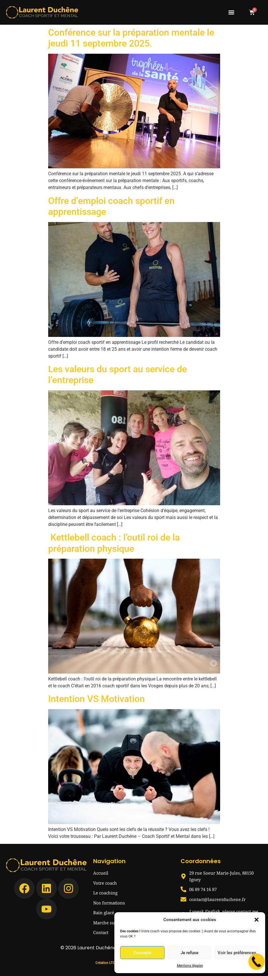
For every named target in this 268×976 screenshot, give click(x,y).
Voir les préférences (237, 952)
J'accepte (142, 952)
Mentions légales (190, 966)
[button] (256, 920)
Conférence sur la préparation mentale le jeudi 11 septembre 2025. (131, 38)
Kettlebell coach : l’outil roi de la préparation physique (114, 543)
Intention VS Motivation (96, 698)
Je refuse (189, 952)
